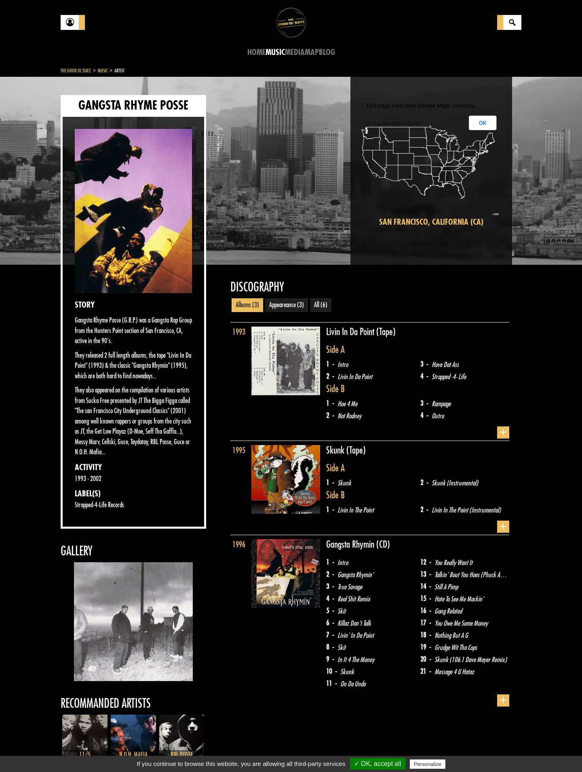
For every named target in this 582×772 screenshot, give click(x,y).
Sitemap (194, 751)
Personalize (427, 764)
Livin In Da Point (351, 332)
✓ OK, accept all (377, 763)
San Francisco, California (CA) (431, 222)
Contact (81, 751)
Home (256, 52)
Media (295, 52)
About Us (162, 751)
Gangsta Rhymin (351, 544)
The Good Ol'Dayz (76, 70)
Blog (327, 52)
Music (275, 52)
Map (312, 52)
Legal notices (124, 751)
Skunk (336, 450)
